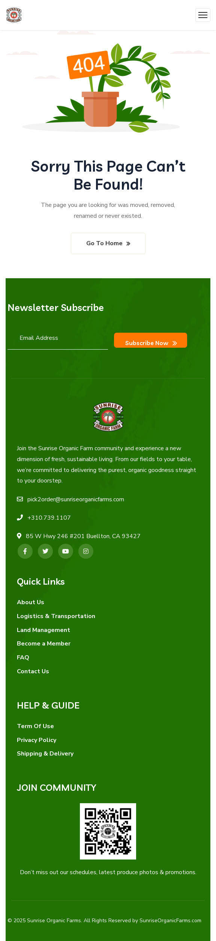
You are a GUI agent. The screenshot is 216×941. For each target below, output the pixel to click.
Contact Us (33, 668)
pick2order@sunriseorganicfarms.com (75, 496)
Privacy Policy (36, 737)
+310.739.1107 (49, 515)
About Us (30, 599)
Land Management (43, 627)
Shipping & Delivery (45, 750)
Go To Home (104, 243)
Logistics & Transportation (56, 613)
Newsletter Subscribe (56, 307)
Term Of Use (35, 723)
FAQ (23, 654)
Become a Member (43, 640)
